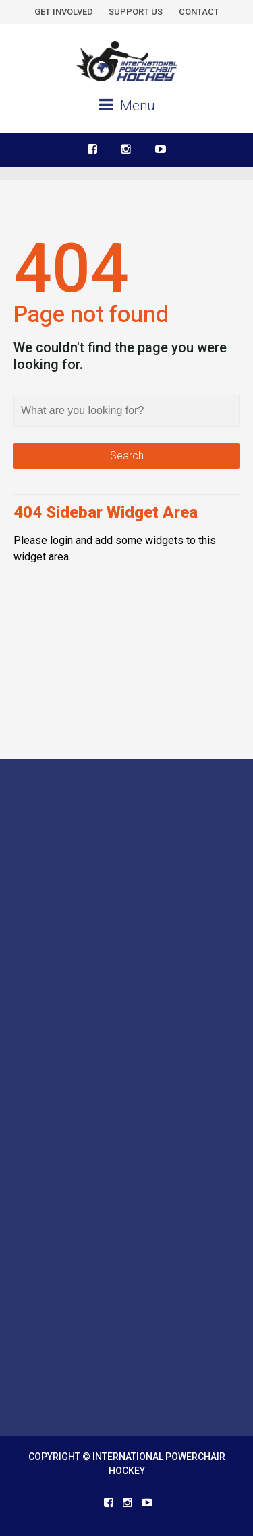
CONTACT (199, 12)
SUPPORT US (136, 12)
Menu (126, 105)
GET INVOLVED (63, 12)
